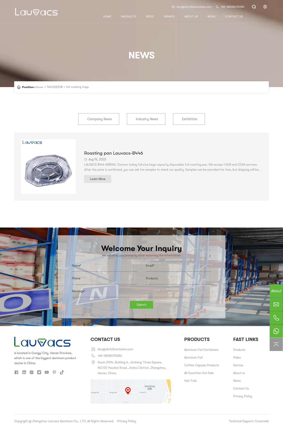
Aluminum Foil (193, 357)
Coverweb (262, 421)
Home (39, 87)
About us (191, 16)
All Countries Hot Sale (199, 373)
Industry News (147, 119)
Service (169, 16)
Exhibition (190, 119)
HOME (107, 16)
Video (150, 16)
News (211, 16)
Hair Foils (190, 381)
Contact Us (241, 388)
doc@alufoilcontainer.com (192, 7)
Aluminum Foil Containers (201, 350)
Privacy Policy (242, 396)
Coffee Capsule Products (201, 365)
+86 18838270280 (230, 7)
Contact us (234, 16)
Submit (141, 304)
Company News (99, 119)
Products (128, 16)
